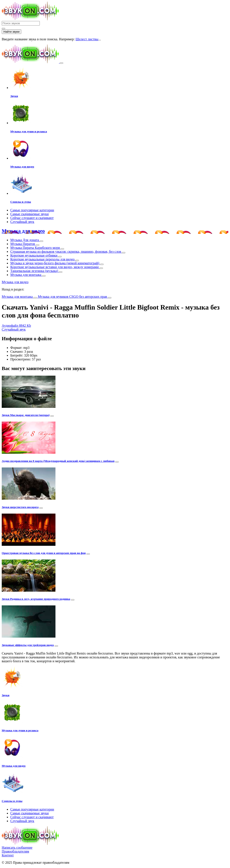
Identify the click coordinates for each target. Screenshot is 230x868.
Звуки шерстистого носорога (20, 507)
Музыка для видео (23, 231)
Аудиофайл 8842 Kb (16, 325)
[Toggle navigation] (61, 63)
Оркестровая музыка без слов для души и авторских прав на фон (44, 553)
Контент (8, 855)
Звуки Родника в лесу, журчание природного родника (36, 598)
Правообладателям (15, 851)
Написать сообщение (17, 847)
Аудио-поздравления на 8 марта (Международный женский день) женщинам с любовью (58, 461)
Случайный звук (22, 222)
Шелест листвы (87, 39)
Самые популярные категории (32, 210)
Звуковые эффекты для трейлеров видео (28, 645)
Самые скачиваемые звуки (29, 214)
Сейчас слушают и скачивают (32, 218)
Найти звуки (11, 31)
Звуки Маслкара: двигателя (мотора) (26, 415)
